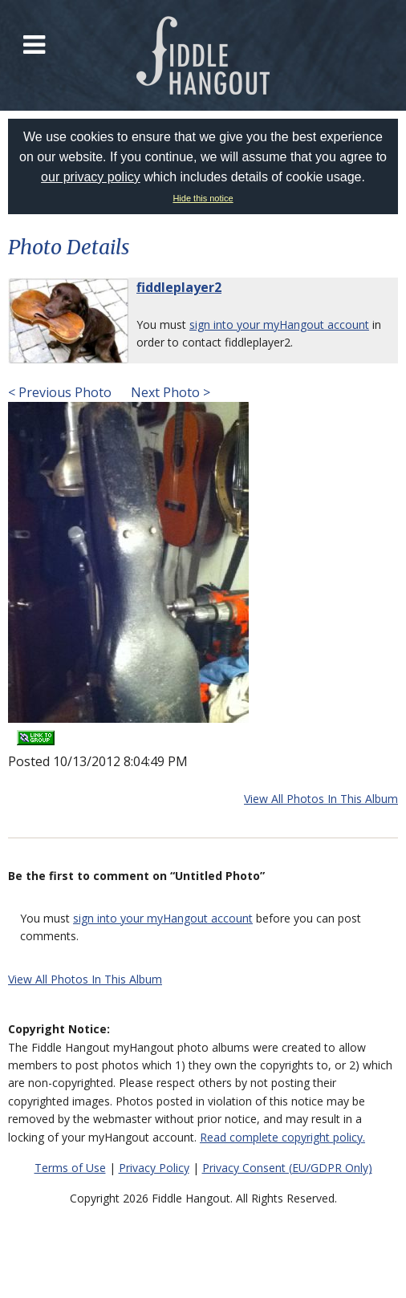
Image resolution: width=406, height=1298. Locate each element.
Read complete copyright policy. (282, 1137)
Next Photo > (169, 392)
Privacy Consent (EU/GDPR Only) (287, 1167)
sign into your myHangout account (279, 324)
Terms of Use (70, 1167)
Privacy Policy (154, 1167)
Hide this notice (203, 198)
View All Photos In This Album (321, 798)
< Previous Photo (60, 392)
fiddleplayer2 (178, 287)
